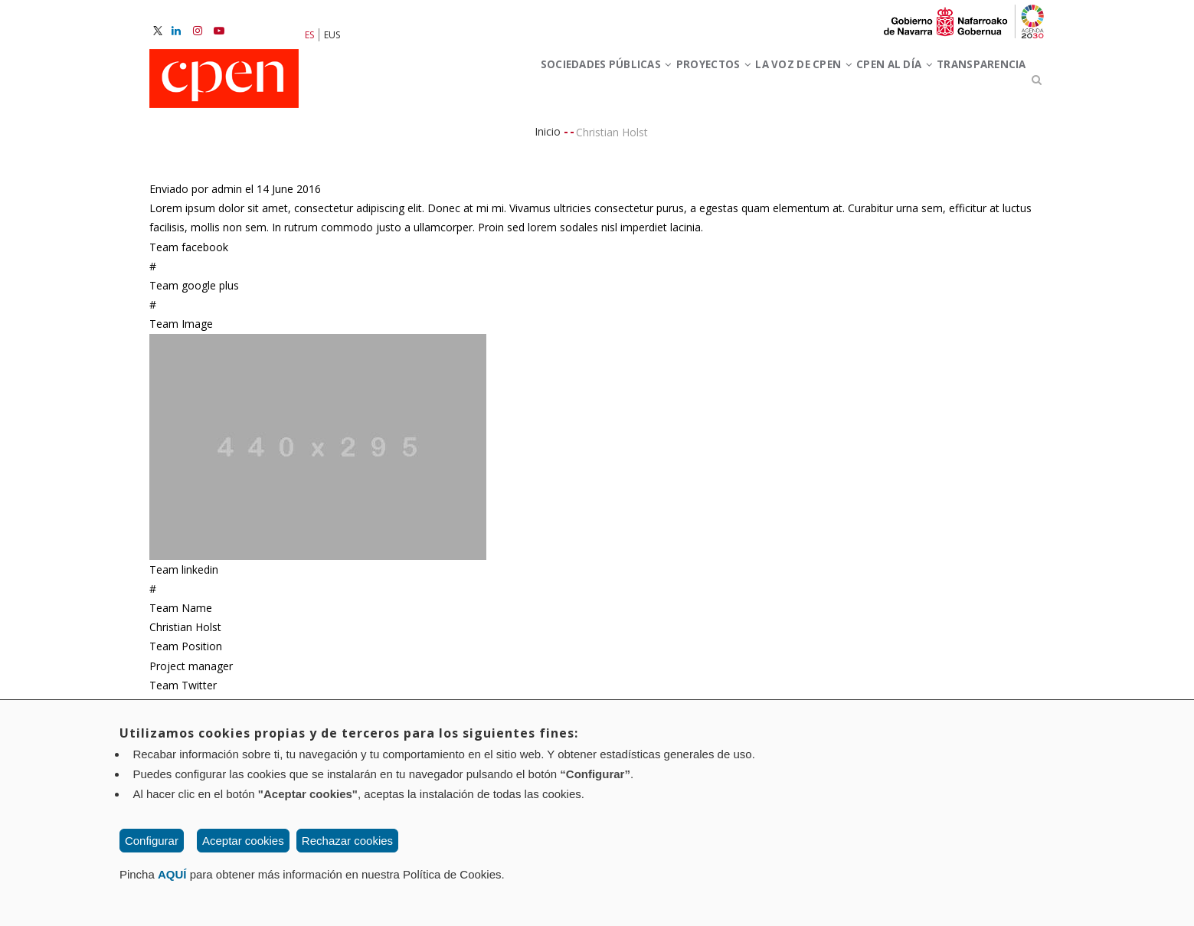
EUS (332, 34)
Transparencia (971, 83)
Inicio (548, 138)
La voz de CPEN (746, 83)
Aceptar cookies (243, 840)
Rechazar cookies (347, 840)
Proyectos (634, 83)
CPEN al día (861, 83)
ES (309, 34)
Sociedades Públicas (503, 83)
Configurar (151, 840)
